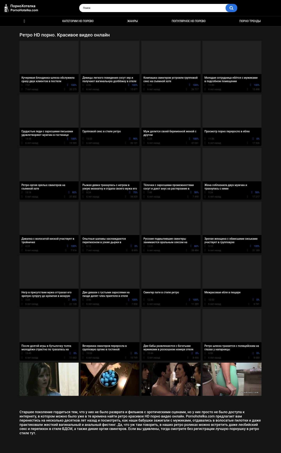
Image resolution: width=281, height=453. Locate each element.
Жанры (132, 21)
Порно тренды (250, 21)
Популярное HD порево (189, 21)
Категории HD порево (78, 21)
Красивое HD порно (24, 21)
